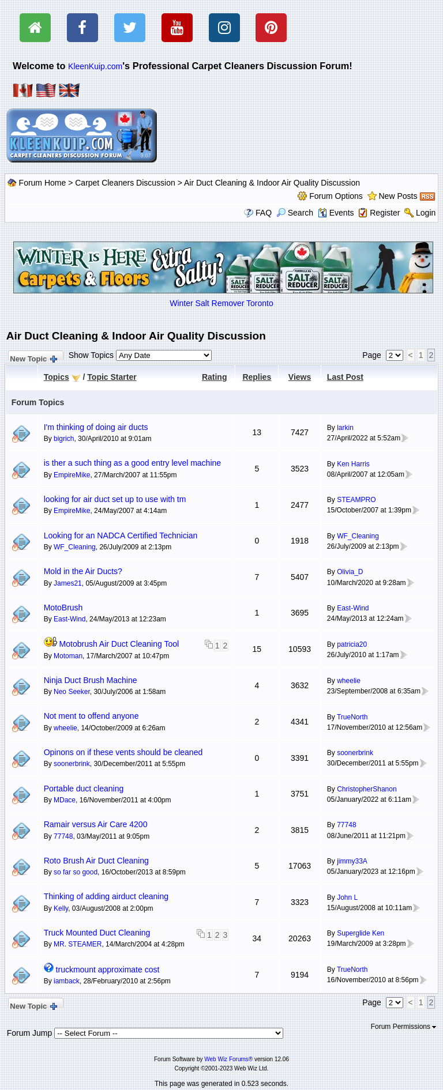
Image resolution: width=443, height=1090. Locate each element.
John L (347, 897)
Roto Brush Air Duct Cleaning (96, 860)
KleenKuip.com (95, 66)
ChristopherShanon (366, 789)
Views (299, 377)
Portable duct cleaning (84, 788)
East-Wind (69, 619)
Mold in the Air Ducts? (83, 571)
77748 (63, 836)
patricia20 (352, 644)
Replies (256, 377)
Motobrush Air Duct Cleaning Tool (119, 643)
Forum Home (42, 182)
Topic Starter (111, 377)
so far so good (75, 872)
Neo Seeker (72, 692)
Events (336, 212)
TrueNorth (352, 717)
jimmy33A (352, 861)
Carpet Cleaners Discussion (125, 182)
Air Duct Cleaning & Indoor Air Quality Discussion (272, 182)
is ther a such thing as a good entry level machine (132, 462)
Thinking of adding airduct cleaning (106, 896)
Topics (56, 377)
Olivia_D (350, 572)
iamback (67, 981)
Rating (214, 377)
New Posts (398, 196)
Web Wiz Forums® (228, 1059)
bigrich (64, 439)
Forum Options (336, 196)
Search (294, 212)
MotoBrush (63, 607)
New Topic (33, 357)
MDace (65, 800)
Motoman (68, 656)
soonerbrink (72, 764)
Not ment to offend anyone (91, 716)
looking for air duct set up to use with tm (115, 499)
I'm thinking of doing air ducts (96, 427)
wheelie (349, 681)
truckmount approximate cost (108, 969)
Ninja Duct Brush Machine (90, 680)
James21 (68, 583)
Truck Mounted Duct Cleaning (97, 932)
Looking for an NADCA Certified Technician (121, 535)
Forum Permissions (404, 1027)
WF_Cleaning (75, 547)
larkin (345, 428)
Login (426, 212)
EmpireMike (72, 475)
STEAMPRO (356, 500)
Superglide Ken (360, 933)
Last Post (345, 377)
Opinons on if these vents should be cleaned (123, 752)
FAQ (264, 212)
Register (385, 212)
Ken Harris (353, 464)
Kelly (61, 908)
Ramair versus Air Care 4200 (96, 824)
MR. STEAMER (78, 944)
